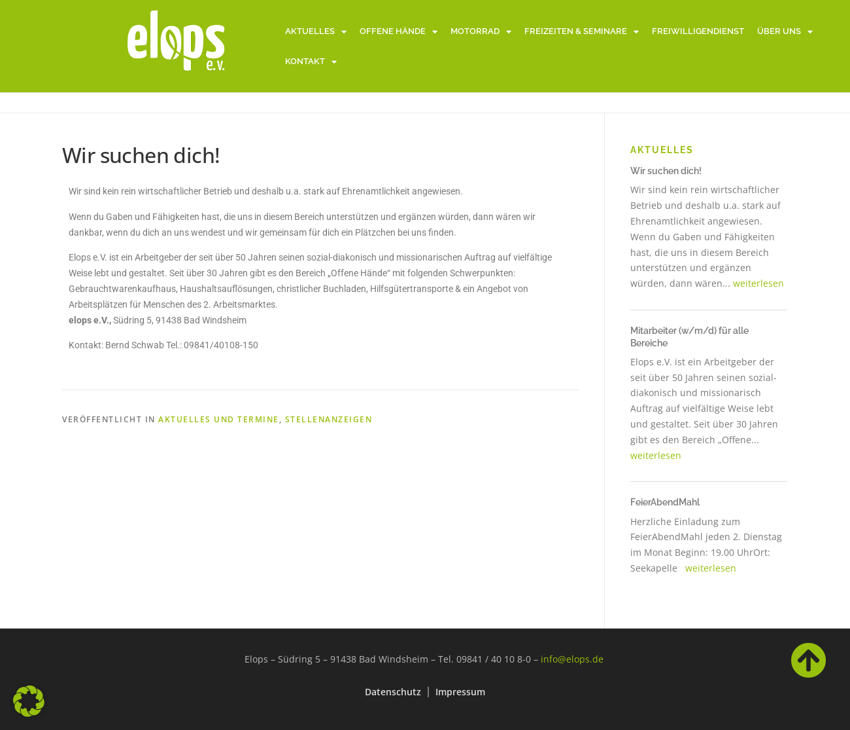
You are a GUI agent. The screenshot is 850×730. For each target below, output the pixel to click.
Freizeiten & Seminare (581, 32)
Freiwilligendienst (698, 31)
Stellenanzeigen (329, 419)
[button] (29, 701)
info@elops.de (572, 659)
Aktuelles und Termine (218, 419)
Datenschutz (393, 691)
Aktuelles (316, 32)
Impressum (460, 691)
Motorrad (480, 32)
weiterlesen (758, 283)
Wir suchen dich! (666, 171)
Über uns (785, 32)
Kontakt (311, 62)
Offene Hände (398, 32)
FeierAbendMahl (665, 502)
